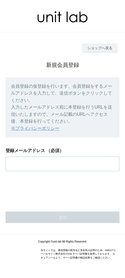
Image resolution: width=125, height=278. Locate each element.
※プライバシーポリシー (35, 128)
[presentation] (47, 189)
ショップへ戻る (99, 48)
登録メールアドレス (25, 150)
